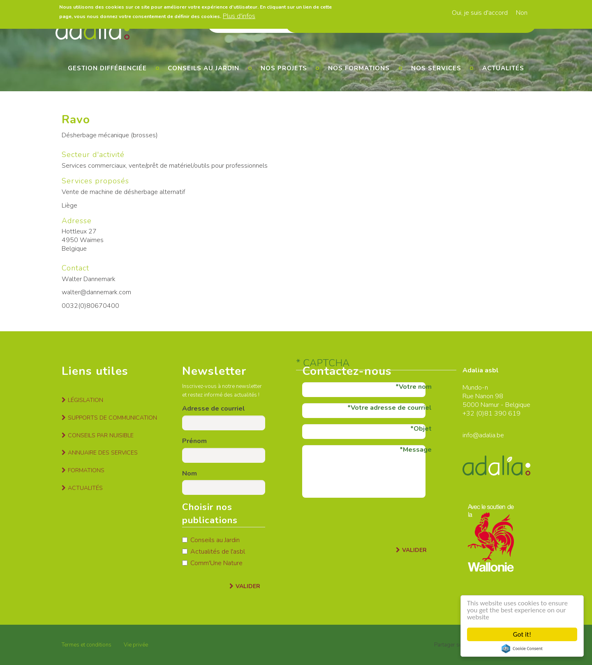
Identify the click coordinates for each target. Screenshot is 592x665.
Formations (86, 470)
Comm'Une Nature (212, 563)
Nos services (436, 68)
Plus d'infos (239, 15)
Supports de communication (112, 418)
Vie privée (136, 645)
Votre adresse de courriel (391, 407)
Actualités (503, 68)
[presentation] (364, 520)
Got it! (522, 634)
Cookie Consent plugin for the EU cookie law (522, 648)
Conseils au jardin (203, 68)
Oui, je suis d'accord (480, 12)
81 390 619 (502, 413)
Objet (423, 428)
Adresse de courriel (213, 408)
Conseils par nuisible (101, 435)
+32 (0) (473, 413)
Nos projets (284, 68)
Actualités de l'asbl (213, 551)
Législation (85, 400)
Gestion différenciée (107, 68)
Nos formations (359, 68)
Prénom (194, 441)
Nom (189, 473)
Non (521, 12)
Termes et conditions (86, 645)
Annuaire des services (103, 453)
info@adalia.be (483, 435)
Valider (248, 586)
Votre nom (415, 386)
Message (417, 449)
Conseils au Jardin (211, 540)
